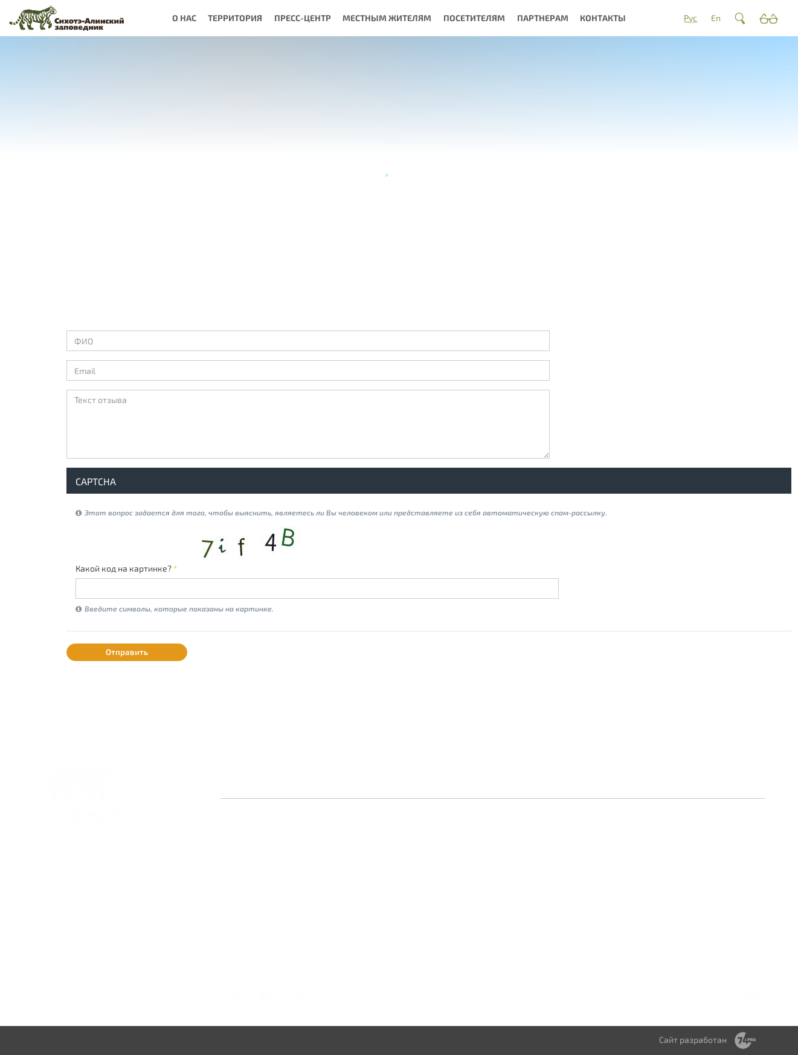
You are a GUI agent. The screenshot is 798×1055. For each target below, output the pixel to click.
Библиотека (428, 869)
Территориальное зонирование (528, 882)
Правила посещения (603, 873)
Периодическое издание (436, 886)
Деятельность (258, 899)
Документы (252, 926)
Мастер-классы (612, 926)
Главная (365, 174)
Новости (421, 842)
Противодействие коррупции (475, 782)
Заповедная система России (261, 846)
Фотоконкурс (432, 917)
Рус (690, 18)
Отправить (127, 652)
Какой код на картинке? (126, 568)
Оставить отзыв (310, 782)
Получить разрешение (605, 895)
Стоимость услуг (613, 939)
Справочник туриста (604, 956)
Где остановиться (615, 856)
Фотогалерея (432, 856)
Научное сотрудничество (700, 860)
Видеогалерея (433, 904)
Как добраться (610, 842)
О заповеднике (347, 842)
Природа (334, 856)
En (716, 18)
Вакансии (249, 913)
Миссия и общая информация (262, 882)
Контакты (603, 18)
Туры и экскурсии (615, 913)
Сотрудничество (525, 864)
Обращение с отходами (519, 846)
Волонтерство (696, 842)
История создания (266, 864)
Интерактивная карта (348, 895)
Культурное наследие (339, 873)
